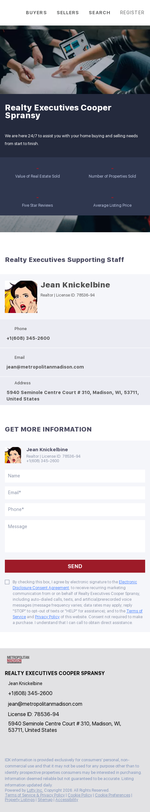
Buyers (36, 12)
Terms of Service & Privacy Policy (35, 795)
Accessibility (66, 799)
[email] (75, 492)
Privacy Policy (47, 617)
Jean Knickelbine (75, 285)
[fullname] (75, 476)
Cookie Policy (80, 795)
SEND (75, 566)
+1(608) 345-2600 (42, 461)
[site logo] (21, 663)
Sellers (68, 12)
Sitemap (45, 799)
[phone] (75, 509)
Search (99, 12)
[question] (75, 536)
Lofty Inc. (35, 790)
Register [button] (132, 12)
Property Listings (20, 799)
